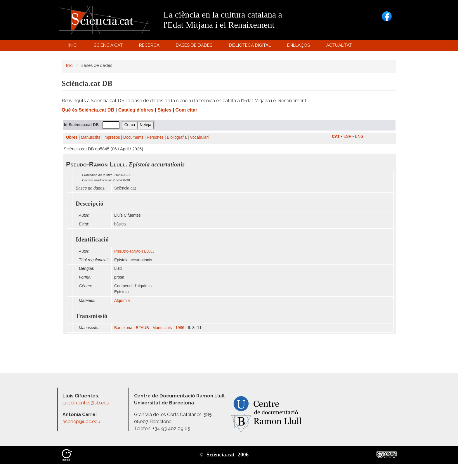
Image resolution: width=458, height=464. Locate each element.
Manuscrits (90, 137)
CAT (336, 136)
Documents (133, 137)
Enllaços (298, 45)
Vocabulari (199, 137)
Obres (72, 137)
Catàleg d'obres (136, 109)
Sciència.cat (109, 46)
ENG (359, 136)
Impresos (111, 137)
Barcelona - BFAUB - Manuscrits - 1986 (149, 328)
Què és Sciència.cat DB (88, 109)
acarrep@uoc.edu (81, 421)
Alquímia (122, 300)
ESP (347, 136)
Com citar (186, 109)
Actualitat (340, 46)
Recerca (150, 46)
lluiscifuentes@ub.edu (86, 403)
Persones (155, 137)
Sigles (164, 109)
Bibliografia (177, 137)
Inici (72, 45)
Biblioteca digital (250, 46)
